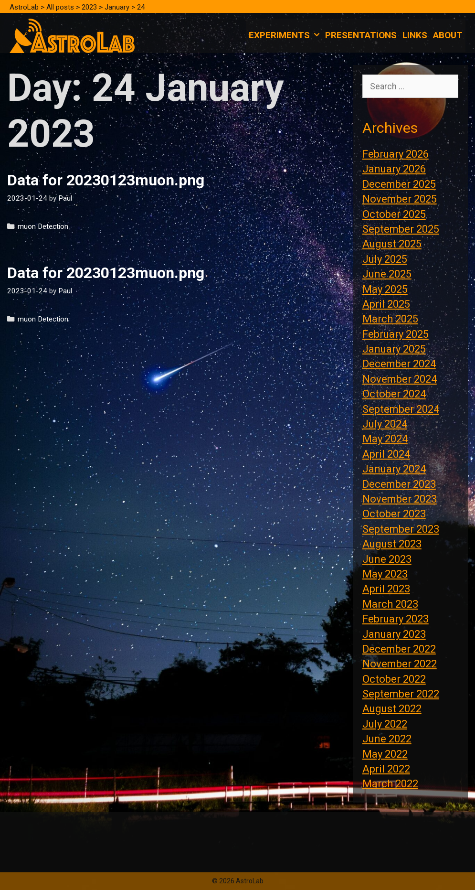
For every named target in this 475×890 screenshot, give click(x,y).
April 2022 (386, 769)
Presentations (361, 35)
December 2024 (399, 364)
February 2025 (395, 334)
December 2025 (399, 184)
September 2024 (400, 409)
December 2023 (399, 484)
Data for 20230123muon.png (105, 180)
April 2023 (386, 589)
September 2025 (400, 229)
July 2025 (384, 259)
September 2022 (400, 694)
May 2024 (385, 439)
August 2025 (392, 244)
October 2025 (394, 214)
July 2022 (384, 724)
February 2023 (395, 619)
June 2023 (387, 559)
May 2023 (385, 574)
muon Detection (43, 226)
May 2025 (385, 289)
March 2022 (390, 784)
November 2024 (399, 379)
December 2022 (399, 649)
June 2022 (387, 739)
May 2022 (385, 754)
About (448, 35)
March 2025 (390, 319)
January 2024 (394, 469)
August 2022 (392, 709)
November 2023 (399, 499)
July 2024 (384, 424)
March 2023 (390, 604)
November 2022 (399, 664)
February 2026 (395, 154)
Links (414, 35)
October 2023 (394, 514)
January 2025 (394, 349)
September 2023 (400, 529)
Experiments (285, 35)
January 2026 (394, 169)
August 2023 (392, 544)
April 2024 (386, 454)
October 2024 (394, 394)
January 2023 (394, 634)
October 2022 (394, 679)
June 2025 (387, 274)
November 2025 (399, 199)
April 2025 (386, 304)
